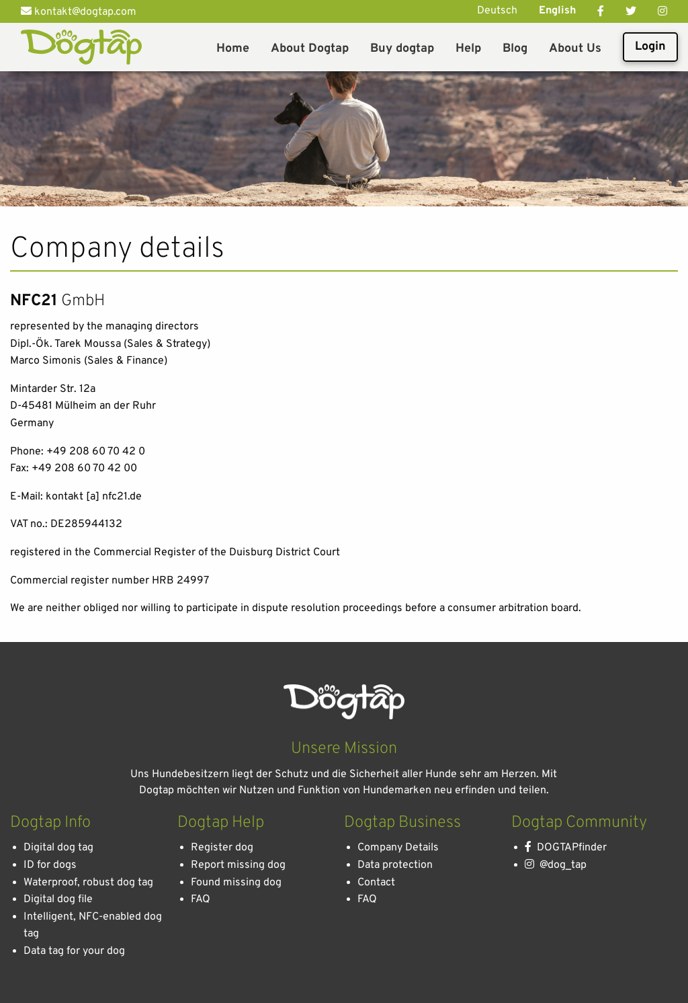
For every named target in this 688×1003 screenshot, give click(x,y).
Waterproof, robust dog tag (88, 882)
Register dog (222, 847)
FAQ (200, 899)
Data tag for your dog (74, 951)
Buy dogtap (402, 48)
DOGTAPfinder (566, 847)
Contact (376, 882)
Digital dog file (58, 899)
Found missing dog (236, 882)
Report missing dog (238, 865)
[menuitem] (233, 47)
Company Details (398, 847)
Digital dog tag (58, 847)
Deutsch (497, 10)
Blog (515, 48)
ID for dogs (50, 865)
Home (232, 48)
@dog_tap (556, 865)
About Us (575, 48)
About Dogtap (310, 48)
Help (468, 48)
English (557, 10)
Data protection (395, 865)
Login (650, 46)
